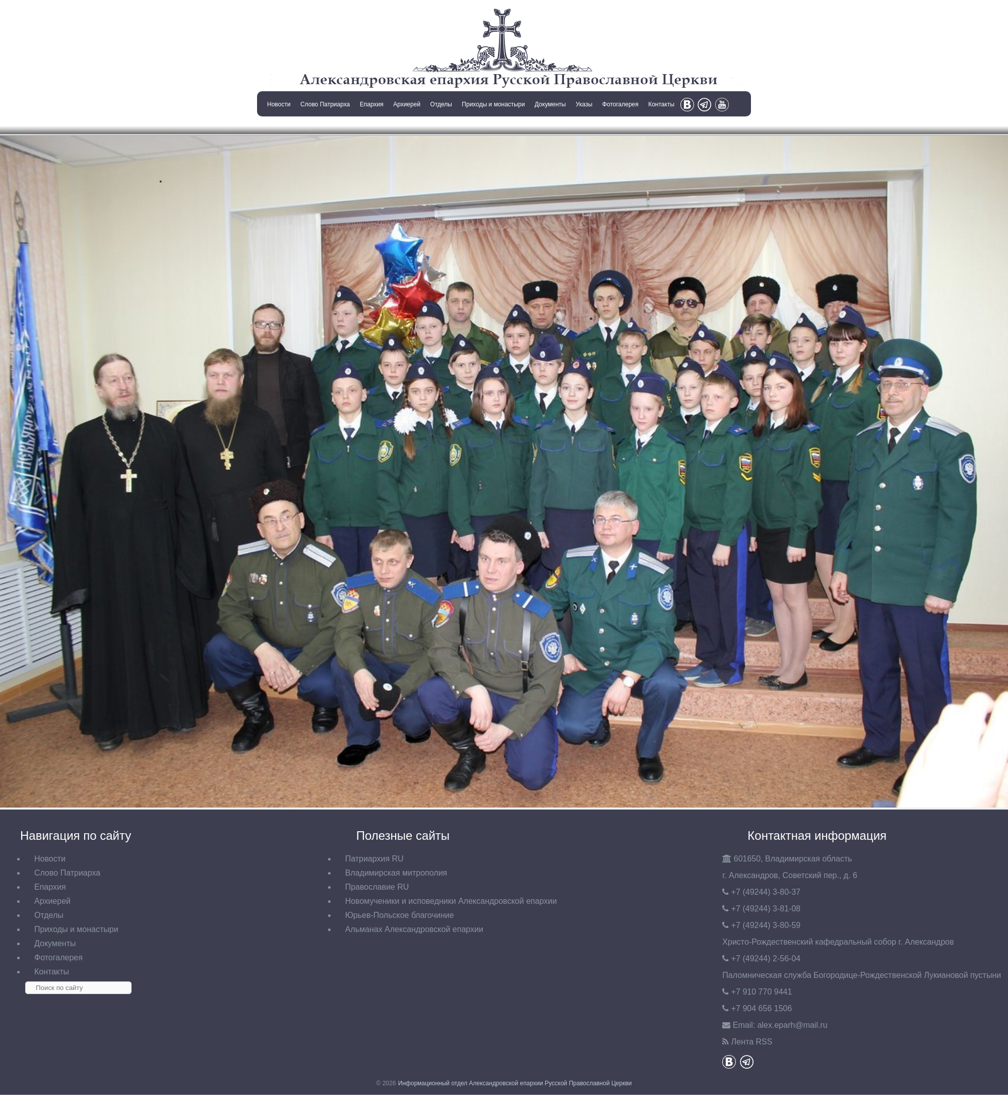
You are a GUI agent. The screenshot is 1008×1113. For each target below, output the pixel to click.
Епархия (372, 104)
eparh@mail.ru (793, 1025)
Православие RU (377, 887)
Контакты (661, 104)
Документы (550, 104)
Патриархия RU (374, 858)
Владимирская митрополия (396, 873)
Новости (278, 104)
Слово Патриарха (325, 104)
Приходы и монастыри (493, 104)
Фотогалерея (620, 104)
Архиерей (406, 104)
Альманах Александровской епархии (414, 929)
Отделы (441, 104)
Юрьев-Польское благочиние (399, 915)
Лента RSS (752, 1041)
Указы (584, 104)
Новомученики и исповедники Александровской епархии (451, 901)
